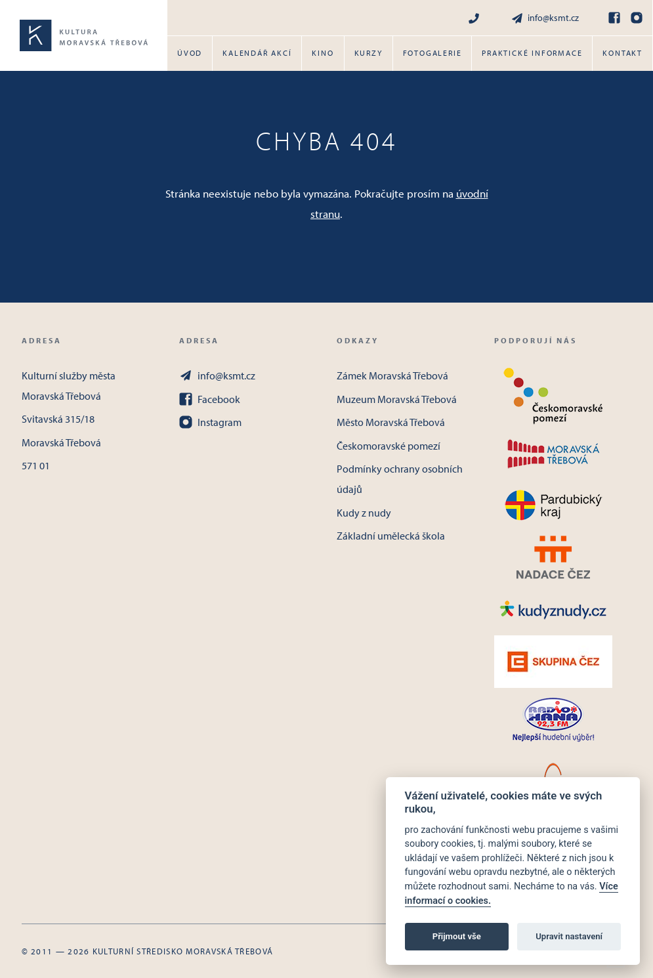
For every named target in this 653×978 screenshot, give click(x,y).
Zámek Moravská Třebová (392, 375)
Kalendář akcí (256, 53)
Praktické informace (532, 53)
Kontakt (622, 53)
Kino (322, 53)
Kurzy (368, 53)
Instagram (210, 422)
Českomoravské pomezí (388, 445)
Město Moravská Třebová (391, 422)
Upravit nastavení (569, 936)
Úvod (189, 53)
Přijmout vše (456, 936)
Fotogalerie (432, 53)
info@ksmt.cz (545, 18)
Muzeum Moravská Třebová (397, 399)
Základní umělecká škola (391, 535)
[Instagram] (636, 18)
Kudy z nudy (364, 512)
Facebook (209, 399)
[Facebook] (614, 18)
